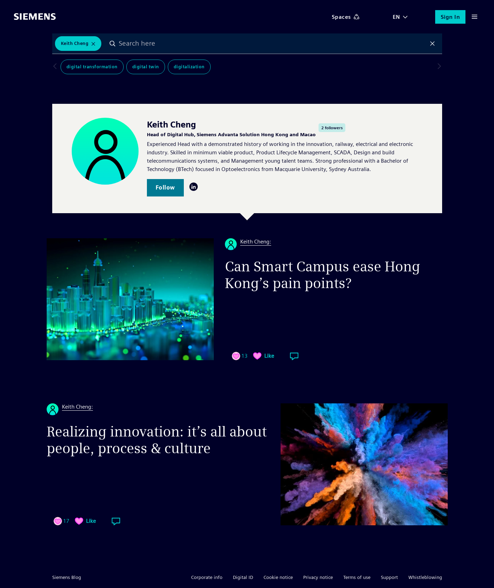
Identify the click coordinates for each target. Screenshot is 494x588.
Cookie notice (278, 577)
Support (389, 577)
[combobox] (272, 43)
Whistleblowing (425, 577)
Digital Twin (137, 66)
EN (396, 17)
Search (112, 43)
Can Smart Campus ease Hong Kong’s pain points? (322, 275)
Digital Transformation (83, 66)
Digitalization (180, 66)
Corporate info (206, 577)
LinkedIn (193, 187)
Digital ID (243, 577)
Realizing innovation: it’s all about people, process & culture (157, 440)
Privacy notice (318, 577)
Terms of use (356, 577)
